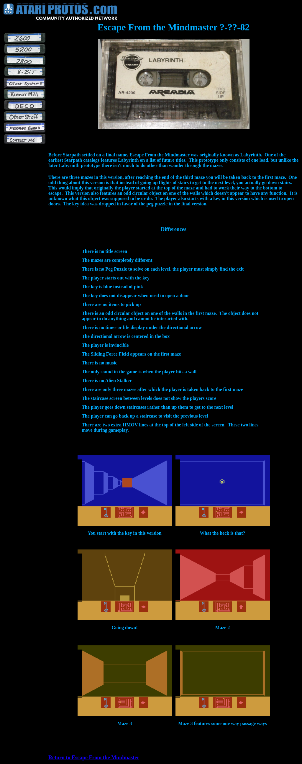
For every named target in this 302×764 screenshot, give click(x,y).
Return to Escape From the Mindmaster (93, 757)
